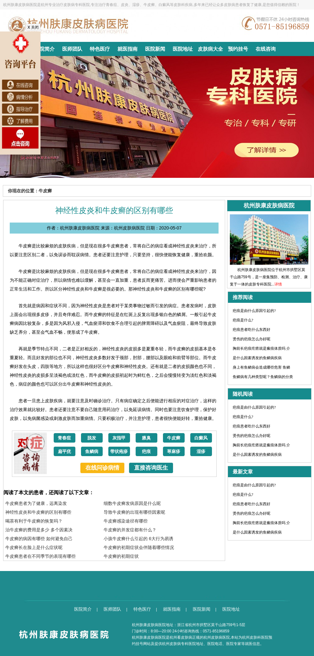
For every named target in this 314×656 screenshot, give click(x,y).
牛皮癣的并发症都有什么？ (130, 529)
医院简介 (45, 49)
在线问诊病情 (102, 468)
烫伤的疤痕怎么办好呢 (251, 339)
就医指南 (127, 49)
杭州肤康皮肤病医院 (149, 637)
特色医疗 (100, 49)
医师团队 (72, 49)
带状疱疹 (119, 451)
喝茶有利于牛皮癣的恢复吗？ (33, 520)
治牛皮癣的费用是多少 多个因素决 (39, 529)
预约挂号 (238, 49)
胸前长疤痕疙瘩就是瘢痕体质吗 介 (261, 348)
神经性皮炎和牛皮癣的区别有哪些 (38, 512)
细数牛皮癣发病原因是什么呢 (132, 503)
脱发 (91, 438)
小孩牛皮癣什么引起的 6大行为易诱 (138, 538)
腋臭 (146, 438)
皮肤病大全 (210, 49)
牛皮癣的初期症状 (121, 556)
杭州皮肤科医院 (255, 637)
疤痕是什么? (243, 320)
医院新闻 (155, 49)
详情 (278, 284)
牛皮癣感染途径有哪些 (126, 520)
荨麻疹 (173, 451)
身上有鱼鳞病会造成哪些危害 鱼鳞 (261, 367)
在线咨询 (266, 49)
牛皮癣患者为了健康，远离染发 (36, 503)
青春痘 (64, 438)
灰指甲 (119, 438)
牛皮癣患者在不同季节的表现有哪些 (40, 556)
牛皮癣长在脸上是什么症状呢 (33, 547)
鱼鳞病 (91, 451)
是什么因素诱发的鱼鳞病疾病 (257, 358)
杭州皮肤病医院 (216, 637)
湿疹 (201, 451)
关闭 (33, 27)
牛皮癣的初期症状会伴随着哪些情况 (139, 547)
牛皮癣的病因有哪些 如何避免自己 (39, 538)
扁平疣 (64, 451)
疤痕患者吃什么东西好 (251, 329)
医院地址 (183, 49)
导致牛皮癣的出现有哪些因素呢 (134, 512)
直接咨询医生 (151, 468)
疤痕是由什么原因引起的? (254, 310)
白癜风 (201, 438)
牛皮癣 (173, 438)
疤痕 (146, 451)
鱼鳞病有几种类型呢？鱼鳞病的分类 (263, 377)
